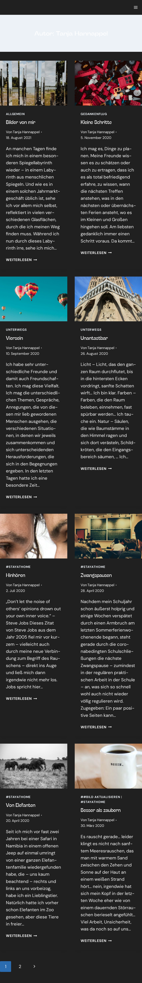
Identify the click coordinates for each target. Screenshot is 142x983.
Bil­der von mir (20, 122)
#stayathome (18, 567)
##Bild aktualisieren (100, 797)
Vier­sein (14, 338)
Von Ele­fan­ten (20, 805)
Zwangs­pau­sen (96, 575)
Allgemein (15, 114)
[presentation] (33, 83)
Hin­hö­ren (15, 575)
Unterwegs (16, 330)
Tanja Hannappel (26, 132)
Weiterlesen (21, 259)
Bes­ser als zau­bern (101, 810)
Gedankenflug (94, 114)
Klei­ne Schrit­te (96, 122)
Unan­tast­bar (94, 338)
